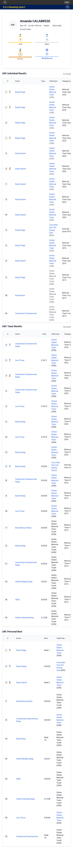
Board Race (20, 295)
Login (67, 2)
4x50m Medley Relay (23, 582)
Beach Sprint (20, 153)
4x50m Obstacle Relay (24, 618)
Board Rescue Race (23, 528)
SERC (17, 600)
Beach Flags (20, 92)
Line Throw (19, 360)
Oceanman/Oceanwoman (26, 313)
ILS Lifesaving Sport (14, 7)
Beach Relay (20, 422)
